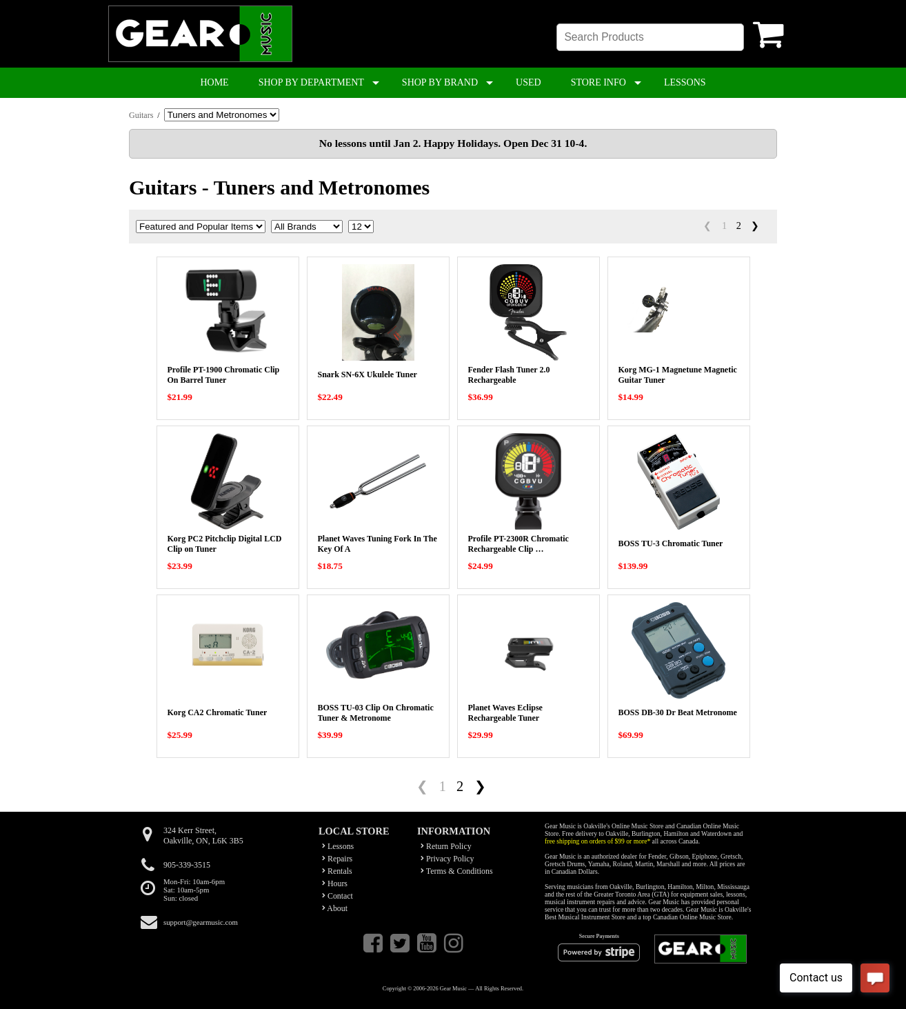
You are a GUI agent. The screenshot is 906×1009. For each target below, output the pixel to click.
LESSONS (685, 82)
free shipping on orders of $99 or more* (597, 841)
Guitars (141, 115)
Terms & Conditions (457, 871)
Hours (335, 883)
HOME (214, 82)
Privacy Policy (447, 858)
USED (528, 82)
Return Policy (446, 846)
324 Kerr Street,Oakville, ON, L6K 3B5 (203, 836)
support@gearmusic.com (200, 922)
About (335, 908)
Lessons (338, 846)
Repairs (337, 858)
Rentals (337, 871)
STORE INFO (598, 82)
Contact (337, 896)
